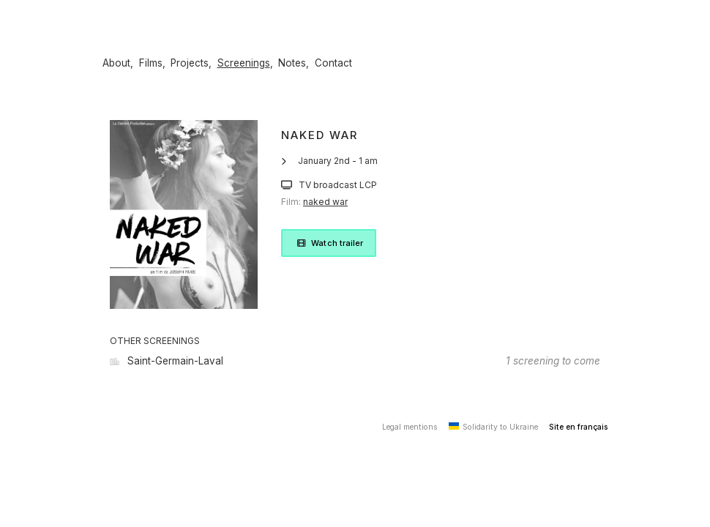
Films (150, 63)
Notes (292, 63)
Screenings (243, 63)
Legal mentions (410, 427)
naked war (325, 201)
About (116, 63)
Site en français (578, 427)
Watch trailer (329, 243)
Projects (190, 63)
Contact (333, 63)
